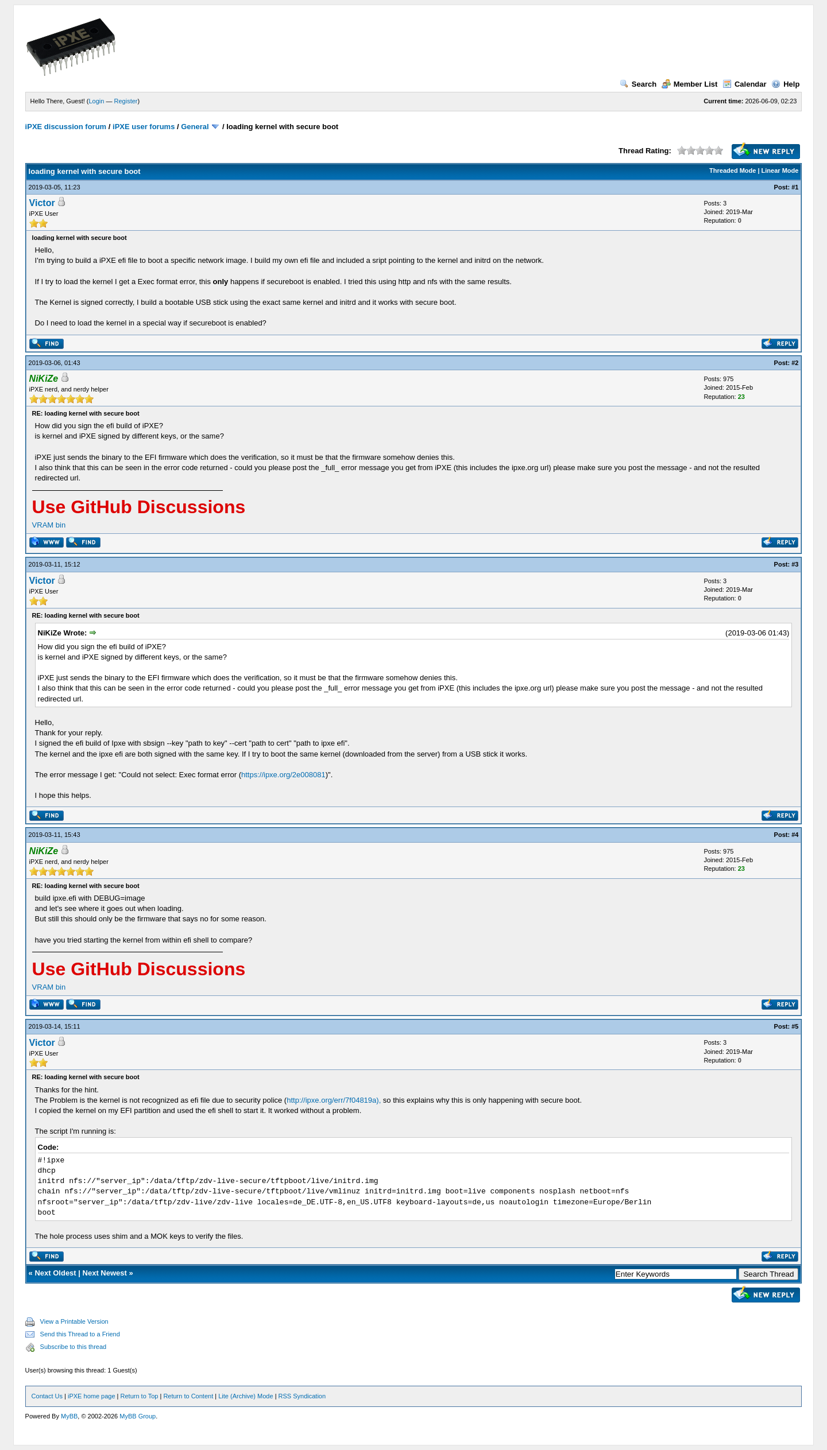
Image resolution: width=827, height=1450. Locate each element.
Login (97, 101)
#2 (794, 362)
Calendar (744, 84)
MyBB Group (137, 1416)
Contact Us (47, 1396)
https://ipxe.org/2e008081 (283, 774)
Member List (690, 84)
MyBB (69, 1416)
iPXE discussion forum (66, 126)
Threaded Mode (732, 170)
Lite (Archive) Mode (245, 1396)
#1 (794, 187)
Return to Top (140, 1396)
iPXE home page (91, 1396)
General (194, 126)
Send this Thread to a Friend (80, 1334)
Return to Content (188, 1396)
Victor (42, 203)
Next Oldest (55, 1273)
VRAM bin (49, 525)
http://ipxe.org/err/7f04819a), (334, 1100)
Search (638, 84)
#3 (794, 564)
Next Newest (105, 1273)
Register (126, 101)
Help (785, 84)
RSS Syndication (302, 1396)
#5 (794, 1026)
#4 (794, 834)
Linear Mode (780, 170)
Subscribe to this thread (73, 1346)
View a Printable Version (74, 1321)
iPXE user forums (144, 126)
